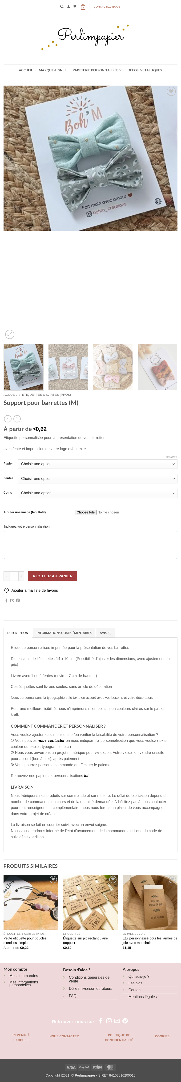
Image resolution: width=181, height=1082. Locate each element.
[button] (68, 6)
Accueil (26, 70)
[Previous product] (17, 418)
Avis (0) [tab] (105, 633)
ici (86, 776)
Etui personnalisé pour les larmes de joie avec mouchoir (150, 940)
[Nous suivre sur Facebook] (100, 1021)
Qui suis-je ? (139, 976)
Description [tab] (17, 633)
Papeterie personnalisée (97, 70)
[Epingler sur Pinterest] (18, 601)
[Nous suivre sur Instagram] (109, 1021)
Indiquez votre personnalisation (27, 526)
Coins (8, 492)
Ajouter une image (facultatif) (25, 512)
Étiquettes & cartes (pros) (46, 394)
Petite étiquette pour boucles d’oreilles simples (25, 940)
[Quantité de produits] (14, 576)
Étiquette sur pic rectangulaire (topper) (85, 940)
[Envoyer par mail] (12, 601)
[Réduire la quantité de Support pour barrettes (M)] (6, 576)
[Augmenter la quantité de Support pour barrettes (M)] (21, 576)
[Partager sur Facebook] (6, 601)
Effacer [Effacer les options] (171, 457)
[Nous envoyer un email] (117, 1021)
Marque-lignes (53, 70)
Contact (135, 990)
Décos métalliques (145, 70)
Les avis (135, 983)
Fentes (8, 478)
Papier (8, 463)
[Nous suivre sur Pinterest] (125, 1021)
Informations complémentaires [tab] (64, 633)
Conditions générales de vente (89, 979)
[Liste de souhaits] (74, 6)
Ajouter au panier (53, 576)
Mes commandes (23, 976)
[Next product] (7, 418)
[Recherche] (62, 6)
